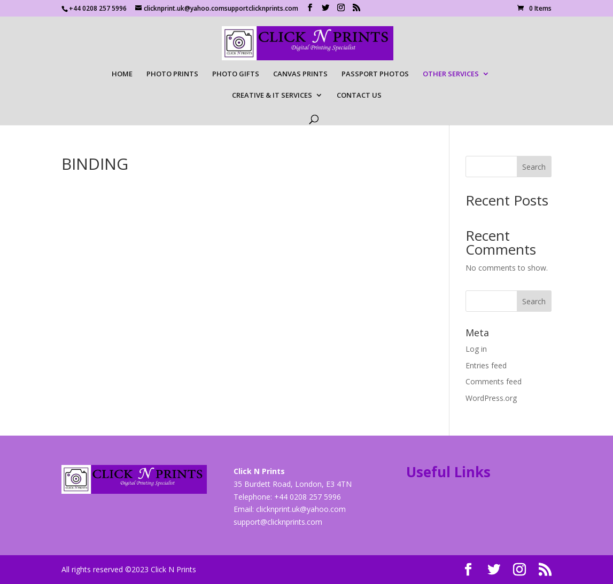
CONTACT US (359, 95)
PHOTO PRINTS (172, 74)
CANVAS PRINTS (300, 74)
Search (534, 167)
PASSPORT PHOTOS (375, 74)
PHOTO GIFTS (235, 74)
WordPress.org (491, 398)
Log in (476, 349)
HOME (122, 74)
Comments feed (493, 381)
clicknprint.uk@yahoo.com (301, 509)
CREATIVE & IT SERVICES (272, 95)
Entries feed (486, 365)
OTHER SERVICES (451, 74)
